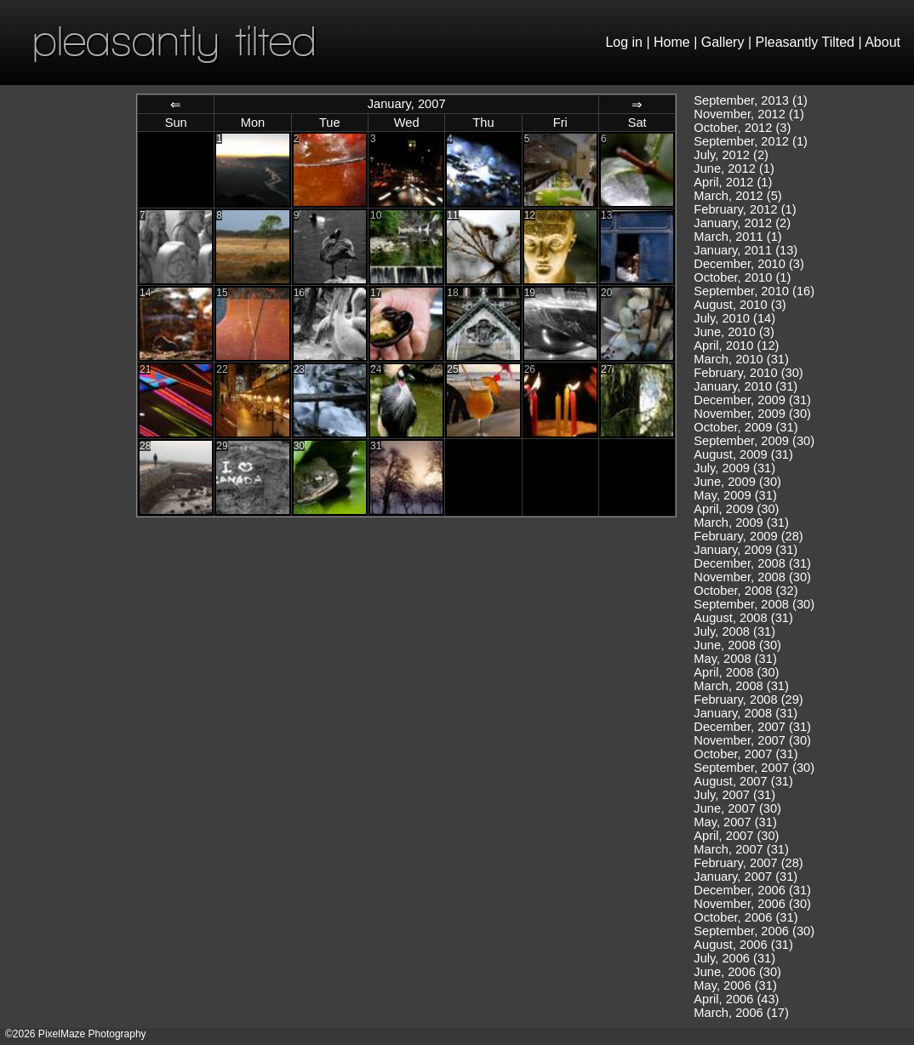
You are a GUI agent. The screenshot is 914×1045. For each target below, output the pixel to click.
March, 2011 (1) (737, 236)
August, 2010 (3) (739, 304)
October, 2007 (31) (745, 754)
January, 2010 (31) (745, 386)
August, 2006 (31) (743, 944)
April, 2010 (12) (736, 345)
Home (672, 42)
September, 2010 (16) (754, 291)
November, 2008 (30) (752, 577)
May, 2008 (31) (735, 658)
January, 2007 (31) (745, 876)
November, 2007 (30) (752, 740)
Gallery (723, 42)
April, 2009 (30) (736, 509)
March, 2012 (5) (737, 196)
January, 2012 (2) (742, 223)
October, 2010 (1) (742, 277)
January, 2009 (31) (745, 550)
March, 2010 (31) (741, 359)
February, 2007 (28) (748, 863)
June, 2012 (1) (734, 168)
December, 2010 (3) (749, 264)
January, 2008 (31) (745, 713)
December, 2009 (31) (752, 400)
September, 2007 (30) (754, 767)
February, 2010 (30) (748, 373)
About (882, 42)
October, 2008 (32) (745, 590)
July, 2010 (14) (734, 318)
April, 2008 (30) (736, 672)
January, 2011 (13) (745, 250)
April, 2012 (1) (733, 182)
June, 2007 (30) (737, 808)
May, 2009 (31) (735, 495)
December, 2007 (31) (752, 727)
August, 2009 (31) (743, 454)
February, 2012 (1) (745, 209)
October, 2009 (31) (745, 427)
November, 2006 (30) (752, 904)
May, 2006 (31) (735, 985)
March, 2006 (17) (741, 1012)
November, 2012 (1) (749, 114)
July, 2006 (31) (734, 958)
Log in (624, 42)
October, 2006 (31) (745, 917)
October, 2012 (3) (742, 127)
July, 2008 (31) (734, 631)
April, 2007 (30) (736, 835)
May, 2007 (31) (735, 822)
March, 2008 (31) (741, 686)
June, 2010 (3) (734, 332)
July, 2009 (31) (734, 468)
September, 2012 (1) (751, 141)
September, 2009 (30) (754, 441)
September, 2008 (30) (754, 604)
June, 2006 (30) (737, 972)
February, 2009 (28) (748, 536)
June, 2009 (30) (737, 481)
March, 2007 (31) (741, 849)
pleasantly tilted (174, 40)
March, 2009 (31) (741, 522)
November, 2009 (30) (752, 413)
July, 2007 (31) (734, 795)
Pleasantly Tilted (805, 42)
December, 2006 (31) (752, 890)
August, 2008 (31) (743, 618)
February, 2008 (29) (748, 699)
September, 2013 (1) (751, 100)
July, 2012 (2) (731, 155)
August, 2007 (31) (743, 781)
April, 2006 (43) (736, 999)
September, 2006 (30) (754, 931)
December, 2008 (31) (752, 563)
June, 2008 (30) (737, 645)
